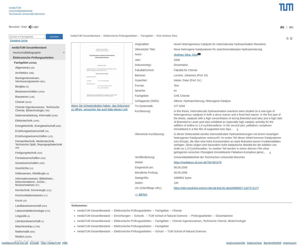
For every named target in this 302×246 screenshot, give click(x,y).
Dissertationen (224, 215)
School (159, 231)
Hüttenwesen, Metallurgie (32, 173)
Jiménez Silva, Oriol (186, 54)
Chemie (23, 101)
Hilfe (65, 242)
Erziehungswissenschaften (34, 136)
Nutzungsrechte (235, 242)
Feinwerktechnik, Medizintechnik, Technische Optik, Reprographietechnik (38, 144)
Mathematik (25, 231)
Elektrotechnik (27, 120)
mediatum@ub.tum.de (15, 242)
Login (33, 26)
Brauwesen (25, 96)
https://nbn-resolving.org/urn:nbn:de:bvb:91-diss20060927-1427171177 (216, 188)
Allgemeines (24, 67)
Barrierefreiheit (272, 242)
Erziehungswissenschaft (32, 131)
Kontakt (34, 242)
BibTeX (141, 194)
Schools (139, 215)
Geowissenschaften (30, 163)
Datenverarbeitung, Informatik (36, 115)
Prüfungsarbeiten (201, 215)
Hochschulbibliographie (27, 52)
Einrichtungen (122, 215)
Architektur (24, 72)
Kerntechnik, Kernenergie (33, 190)
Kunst (21, 200)
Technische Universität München (27, 14)
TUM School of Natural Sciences (167, 215)
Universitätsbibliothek (21, 10)
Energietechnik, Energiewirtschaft (38, 125)
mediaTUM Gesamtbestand (29, 47)
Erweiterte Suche (19, 40)
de (282, 27)
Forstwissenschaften (30, 158)
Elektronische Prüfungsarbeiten (33, 57)
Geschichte (24, 168)
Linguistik (22, 215)
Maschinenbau (27, 226)
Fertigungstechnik (28, 152)
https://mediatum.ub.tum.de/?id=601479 (197, 162)
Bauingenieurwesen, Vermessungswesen (30, 79)
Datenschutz (254, 242)
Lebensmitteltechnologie (32, 210)
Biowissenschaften (30, 91)
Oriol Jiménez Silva (166, 35)
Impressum (289, 242)
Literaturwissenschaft (29, 221)
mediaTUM (15, 7)
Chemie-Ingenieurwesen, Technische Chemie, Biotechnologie (37, 109)
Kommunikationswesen (31, 195)
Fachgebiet (25, 62)
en (291, 27)
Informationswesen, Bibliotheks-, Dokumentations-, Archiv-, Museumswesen (34, 182)
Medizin (23, 236)
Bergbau (22, 86)
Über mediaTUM (50, 242)
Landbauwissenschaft (31, 205)
